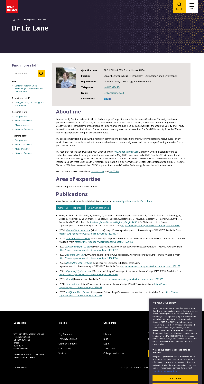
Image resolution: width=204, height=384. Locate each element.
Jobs (105, 338)
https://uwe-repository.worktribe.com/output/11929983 (134, 279)
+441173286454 (112, 87)
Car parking (65, 348)
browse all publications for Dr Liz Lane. (132, 201)
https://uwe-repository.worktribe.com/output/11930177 (88, 233)
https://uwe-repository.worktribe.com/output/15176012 (150, 225)
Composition (21, 116)
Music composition (23, 120)
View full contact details (24, 357)
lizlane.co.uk (97, 171)
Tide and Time (73, 284)
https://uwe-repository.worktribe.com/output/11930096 (88, 274)
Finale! (69, 279)
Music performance (24, 129)
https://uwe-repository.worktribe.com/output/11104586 (88, 258)
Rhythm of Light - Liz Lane (78, 271)
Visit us (62, 353)
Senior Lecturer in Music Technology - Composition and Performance (29, 88)
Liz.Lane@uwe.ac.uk (114, 92)
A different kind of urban (78, 292)
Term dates (109, 348)
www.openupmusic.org (127, 151)
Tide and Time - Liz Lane (78, 238)
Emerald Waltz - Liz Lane (78, 230)
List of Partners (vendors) (165, 381)
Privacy (146, 367)
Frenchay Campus (68, 338)
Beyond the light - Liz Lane (79, 262)
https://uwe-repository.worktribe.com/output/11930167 (150, 266)
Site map (124, 367)
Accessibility (136, 367)
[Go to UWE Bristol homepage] (14, 19)
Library (107, 334)
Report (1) (77, 207)
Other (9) (63, 207)
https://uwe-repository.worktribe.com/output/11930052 (88, 250)
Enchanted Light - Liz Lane (79, 246)
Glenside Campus (68, 343)
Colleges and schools (114, 353)
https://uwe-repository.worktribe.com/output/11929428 (104, 241)
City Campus (65, 334)
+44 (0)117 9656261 (35, 354)
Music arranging (22, 125)
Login (106, 343)
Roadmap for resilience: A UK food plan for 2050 (113, 222)
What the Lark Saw (75, 254)
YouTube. (114, 171)
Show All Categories (98, 207)
